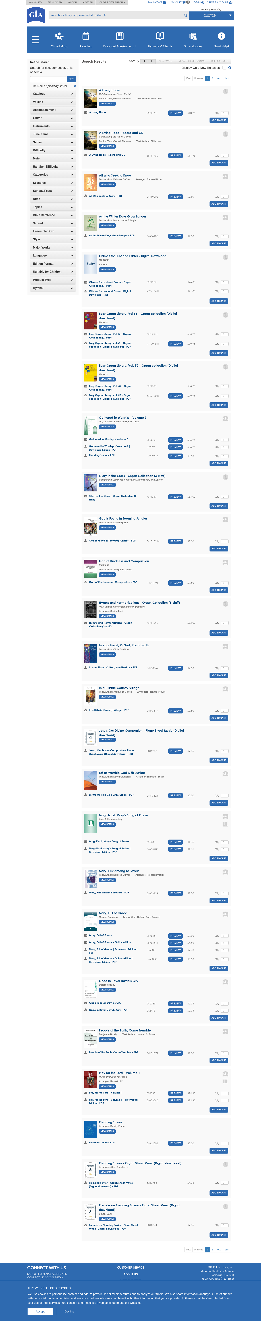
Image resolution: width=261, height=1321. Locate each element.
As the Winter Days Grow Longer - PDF (111, 235)
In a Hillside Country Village (119, 688)
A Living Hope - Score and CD (121, 132)
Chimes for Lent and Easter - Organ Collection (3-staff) (110, 283)
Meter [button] (53, 158)
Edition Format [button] (53, 263)
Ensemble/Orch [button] (53, 231)
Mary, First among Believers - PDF (109, 892)
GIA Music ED (55, 2)
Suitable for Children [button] (53, 271)
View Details (107, 103)
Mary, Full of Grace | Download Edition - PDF (113, 951)
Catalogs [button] (53, 93)
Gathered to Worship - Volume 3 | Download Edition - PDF (109, 448)
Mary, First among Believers (119, 871)
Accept (40, 1311)
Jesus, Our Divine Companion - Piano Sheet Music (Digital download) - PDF (111, 752)
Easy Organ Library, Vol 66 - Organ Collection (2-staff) (110, 335)
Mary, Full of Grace (113, 913)
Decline (69, 1311)
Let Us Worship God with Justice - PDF (111, 794)
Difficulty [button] (53, 150)
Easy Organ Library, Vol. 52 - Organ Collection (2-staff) (110, 387)
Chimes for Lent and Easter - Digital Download (132, 256)
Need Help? (221, 39)
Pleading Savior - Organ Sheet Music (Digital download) (140, 1163)
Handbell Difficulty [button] (53, 166)
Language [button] (53, 255)
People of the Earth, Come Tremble (125, 1030)
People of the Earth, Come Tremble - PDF (113, 1052)
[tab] (53, 93)
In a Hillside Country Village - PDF (109, 709)
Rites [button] (53, 198)
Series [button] (53, 142)
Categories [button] (53, 174)
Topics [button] (53, 207)
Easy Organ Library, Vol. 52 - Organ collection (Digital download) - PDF (110, 396)
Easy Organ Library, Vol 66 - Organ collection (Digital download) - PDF (110, 344)
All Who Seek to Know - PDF (105, 195)
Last (227, 78)
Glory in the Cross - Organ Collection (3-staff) (132, 475)
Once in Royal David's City (118, 980)
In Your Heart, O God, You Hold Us (124, 645)
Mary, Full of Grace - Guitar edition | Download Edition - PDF (111, 960)
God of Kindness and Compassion (124, 561)
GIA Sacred (35, 2)
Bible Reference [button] (53, 215)
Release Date (219, 61)
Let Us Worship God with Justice (122, 772)
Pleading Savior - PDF (102, 455)
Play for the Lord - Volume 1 (119, 1072)
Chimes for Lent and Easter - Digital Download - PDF (110, 293)
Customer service (130, 1267)
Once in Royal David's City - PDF (108, 1009)
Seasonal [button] (53, 182)
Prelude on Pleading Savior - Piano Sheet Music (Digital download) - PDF (113, 1226)
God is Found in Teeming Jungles (123, 518)
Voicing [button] (53, 101)
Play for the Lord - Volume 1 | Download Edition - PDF (113, 1101)
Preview (175, 113)
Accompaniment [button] (53, 109)
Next (219, 78)
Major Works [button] (53, 247)
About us (131, 1274)
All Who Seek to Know (115, 175)
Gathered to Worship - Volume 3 (123, 417)
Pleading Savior (110, 1122)
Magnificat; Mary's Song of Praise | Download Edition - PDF (110, 850)
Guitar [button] (53, 118)
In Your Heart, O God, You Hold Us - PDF (113, 667)
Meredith (88, 2)
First (188, 78)
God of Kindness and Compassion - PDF (113, 582)
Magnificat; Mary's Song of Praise (123, 815)
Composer (165, 61)
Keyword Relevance (192, 61)
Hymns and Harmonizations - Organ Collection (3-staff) (139, 602)
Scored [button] (53, 223)
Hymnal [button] (53, 288)
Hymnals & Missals (160, 39)
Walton (72, 2)
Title (147, 61)
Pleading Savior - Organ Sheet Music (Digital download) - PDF (111, 1184)
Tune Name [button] (53, 134)
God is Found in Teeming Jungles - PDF (112, 540)
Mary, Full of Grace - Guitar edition (110, 942)
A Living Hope (109, 90)
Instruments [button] (53, 126)
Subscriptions (193, 39)
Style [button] (53, 239)
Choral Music (59, 39)
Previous (198, 78)
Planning (86, 39)
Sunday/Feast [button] (53, 190)
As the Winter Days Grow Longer (122, 216)
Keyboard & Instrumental (119, 39)
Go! (71, 79)
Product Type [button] (53, 279)
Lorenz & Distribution (112, 2)
